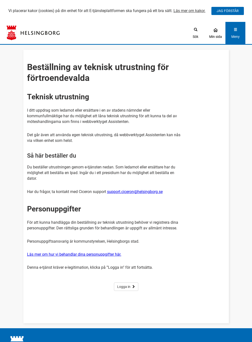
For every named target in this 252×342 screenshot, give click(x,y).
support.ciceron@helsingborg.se (135, 191)
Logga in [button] (126, 287)
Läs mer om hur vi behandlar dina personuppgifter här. (74, 254)
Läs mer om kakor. (189, 10)
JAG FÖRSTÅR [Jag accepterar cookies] (228, 11)
